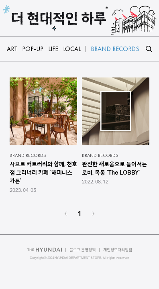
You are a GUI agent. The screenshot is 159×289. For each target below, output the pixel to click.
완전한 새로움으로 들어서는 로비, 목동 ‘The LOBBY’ (114, 168)
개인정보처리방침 (117, 249)
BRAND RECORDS (28, 155)
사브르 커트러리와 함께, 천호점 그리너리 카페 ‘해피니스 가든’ (43, 173)
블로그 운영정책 (82, 249)
